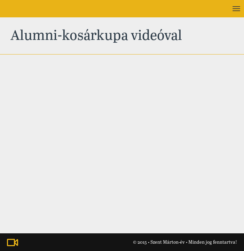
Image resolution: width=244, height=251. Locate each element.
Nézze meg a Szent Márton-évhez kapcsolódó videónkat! (12, 242)
